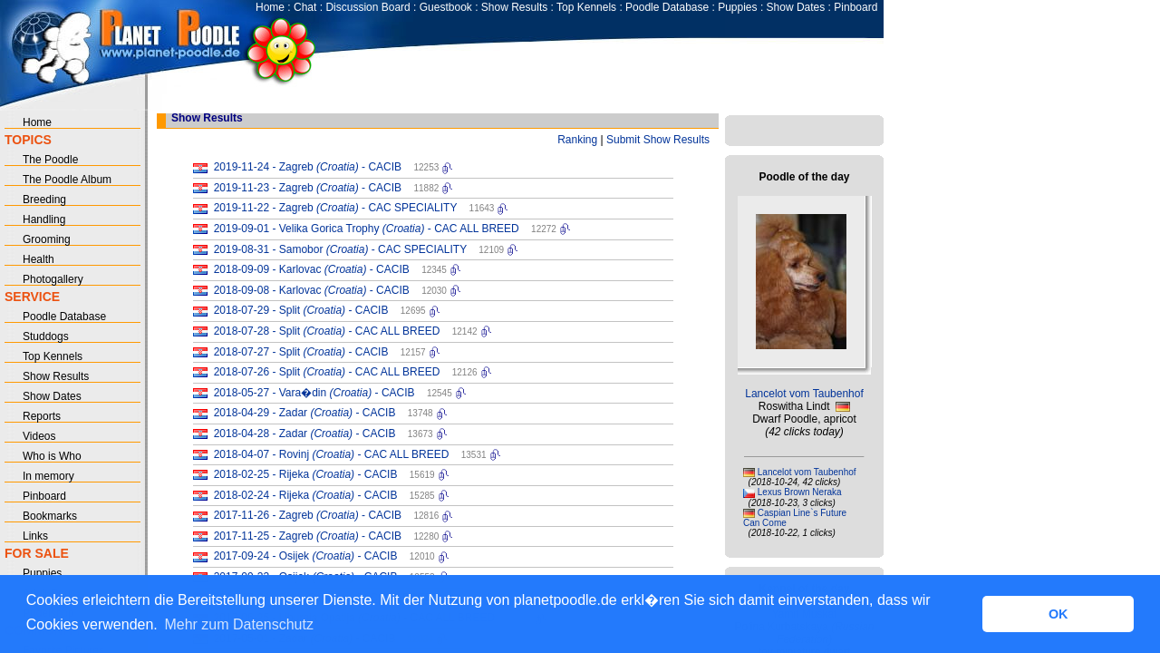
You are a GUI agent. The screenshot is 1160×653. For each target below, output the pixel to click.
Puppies (737, 7)
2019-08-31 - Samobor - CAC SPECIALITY (340, 249)
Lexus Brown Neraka (800, 492)
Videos (39, 436)
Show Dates (796, 7)
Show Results (514, 7)
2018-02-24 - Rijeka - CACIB (306, 495)
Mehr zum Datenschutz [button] (239, 624)
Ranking (577, 139)
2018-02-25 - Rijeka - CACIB (306, 474)
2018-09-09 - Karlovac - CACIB (312, 269)
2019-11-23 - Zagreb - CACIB (307, 187)
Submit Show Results (658, 139)
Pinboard (855, 7)
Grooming (47, 239)
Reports (42, 416)
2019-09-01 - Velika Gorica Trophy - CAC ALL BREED (366, 228)
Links (35, 536)
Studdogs (46, 336)
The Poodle (50, 159)
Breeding (44, 199)
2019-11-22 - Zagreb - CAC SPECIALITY (336, 207)
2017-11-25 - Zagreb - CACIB (307, 536)
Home (270, 7)
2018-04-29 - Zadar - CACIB (305, 412)
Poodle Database (667, 7)
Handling (44, 219)
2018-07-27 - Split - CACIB (301, 352)
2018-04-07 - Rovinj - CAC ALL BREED (332, 454)
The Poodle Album (67, 179)
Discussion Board (367, 7)
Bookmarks (50, 516)
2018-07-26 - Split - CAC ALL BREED (327, 371)
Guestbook (446, 7)
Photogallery (53, 279)
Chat (305, 7)
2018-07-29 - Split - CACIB (301, 310)
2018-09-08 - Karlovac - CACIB (312, 290)
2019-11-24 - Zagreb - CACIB (307, 167)
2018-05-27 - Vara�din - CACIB (314, 392)
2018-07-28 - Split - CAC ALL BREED (327, 331)
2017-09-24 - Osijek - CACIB (306, 556)
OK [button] (1058, 614)
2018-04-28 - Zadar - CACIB (305, 433)
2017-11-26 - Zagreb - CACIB (307, 515)
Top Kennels (586, 7)
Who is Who (52, 456)
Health (38, 259)
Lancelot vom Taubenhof (804, 393)
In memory (48, 476)
